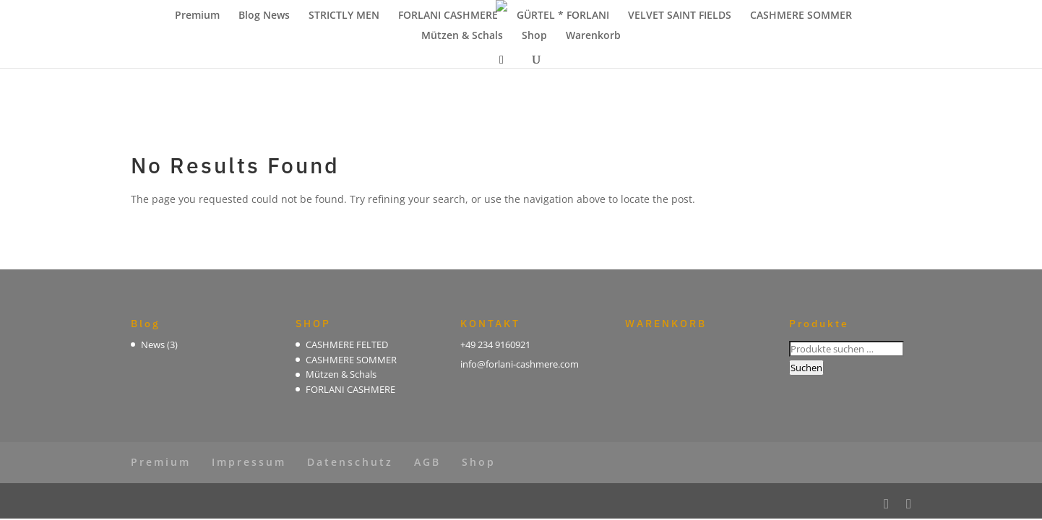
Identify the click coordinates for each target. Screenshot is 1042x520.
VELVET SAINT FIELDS (679, 16)
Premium (197, 16)
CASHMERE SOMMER (801, 16)
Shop (534, 36)
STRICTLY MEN (344, 16)
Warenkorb (593, 36)
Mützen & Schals (462, 36)
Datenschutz (350, 462)
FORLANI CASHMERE (448, 16)
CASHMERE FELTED (347, 344)
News (153, 344)
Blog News (264, 16)
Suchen (806, 367)
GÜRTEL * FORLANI (563, 16)
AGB (427, 462)
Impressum (249, 462)
